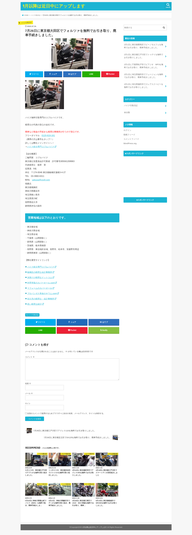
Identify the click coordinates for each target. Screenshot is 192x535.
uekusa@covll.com (41, 180)
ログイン (127, 129)
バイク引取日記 (33, 315)
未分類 (127, 111)
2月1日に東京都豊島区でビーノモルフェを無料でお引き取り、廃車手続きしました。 (143, 46)
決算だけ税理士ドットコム (39, 277)
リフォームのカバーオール (39, 288)
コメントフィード (131, 137)
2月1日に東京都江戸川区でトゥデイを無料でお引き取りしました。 (143, 55)
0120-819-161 (48, 135)
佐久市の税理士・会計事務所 (40, 299)
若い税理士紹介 (34, 304)
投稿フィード (129, 133)
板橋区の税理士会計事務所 (39, 272)
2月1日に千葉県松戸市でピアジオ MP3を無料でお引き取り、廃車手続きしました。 (143, 65)
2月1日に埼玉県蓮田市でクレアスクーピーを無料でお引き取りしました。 (143, 84)
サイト (28, 404)
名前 (28, 384)
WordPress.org (130, 142)
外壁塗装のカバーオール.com (41, 283)
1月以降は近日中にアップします (54, 5)
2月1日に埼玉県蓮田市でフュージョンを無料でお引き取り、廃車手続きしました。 (143, 75)
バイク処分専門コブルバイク (40, 146)
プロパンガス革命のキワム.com (42, 293)
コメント (30, 357)
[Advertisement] (143, 172)
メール (29, 394)
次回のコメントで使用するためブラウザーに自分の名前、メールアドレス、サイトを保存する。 (66, 414)
